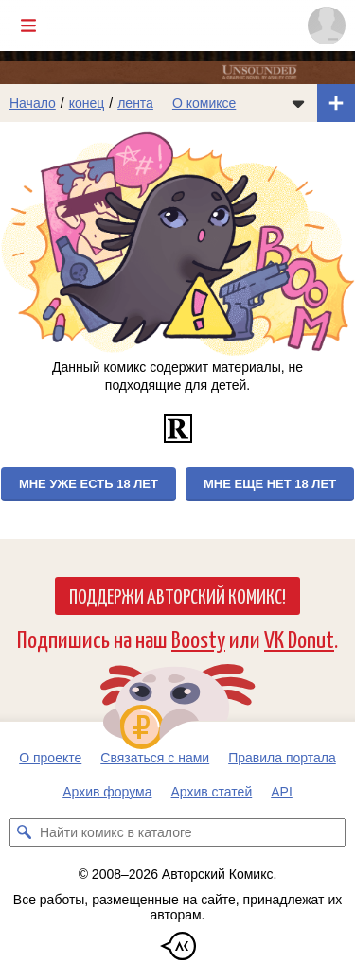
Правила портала (282, 757)
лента (135, 103)
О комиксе (204, 103)
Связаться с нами (154, 757)
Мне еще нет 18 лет (270, 484)
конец (87, 103)
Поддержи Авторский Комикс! (177, 595)
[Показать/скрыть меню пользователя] (326, 25)
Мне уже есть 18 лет (88, 484)
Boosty (198, 638)
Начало (32, 103)
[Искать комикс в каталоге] (23, 832)
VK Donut (299, 638)
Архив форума (106, 791)
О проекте (50, 757)
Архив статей (212, 791)
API (282, 791)
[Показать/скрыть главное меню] (28, 25)
